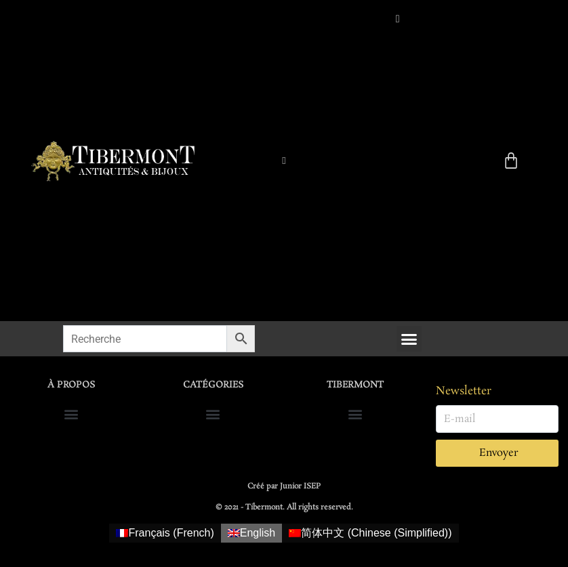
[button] (409, 339)
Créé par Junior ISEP (284, 486)
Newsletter (463, 391)
